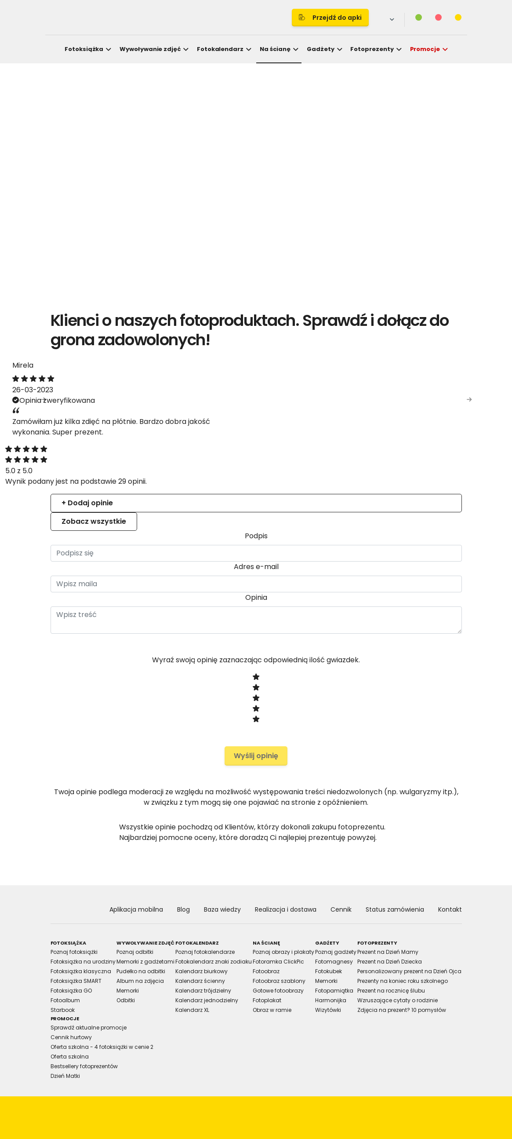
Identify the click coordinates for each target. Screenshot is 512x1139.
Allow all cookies (409, 668)
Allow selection (332, 668)
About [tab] (388, 492)
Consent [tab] (124, 492)
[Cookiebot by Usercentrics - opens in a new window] (408, 467)
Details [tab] (256, 492)
